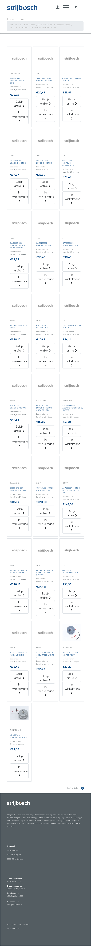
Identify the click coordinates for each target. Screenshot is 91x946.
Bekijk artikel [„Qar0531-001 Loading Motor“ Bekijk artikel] (19, 184)
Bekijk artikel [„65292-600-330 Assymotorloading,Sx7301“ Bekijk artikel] (71, 431)
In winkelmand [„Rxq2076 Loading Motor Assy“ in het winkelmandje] (72, 688)
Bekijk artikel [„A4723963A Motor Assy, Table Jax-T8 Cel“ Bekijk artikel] (45, 678)
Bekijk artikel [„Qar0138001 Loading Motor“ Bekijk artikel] (71, 266)
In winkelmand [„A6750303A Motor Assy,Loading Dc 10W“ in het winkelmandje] (72, 526)
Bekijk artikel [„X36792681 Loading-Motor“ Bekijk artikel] (19, 428)
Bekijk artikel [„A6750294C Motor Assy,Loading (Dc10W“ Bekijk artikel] (45, 595)
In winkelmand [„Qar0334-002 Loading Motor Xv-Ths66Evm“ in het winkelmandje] (20, 281)
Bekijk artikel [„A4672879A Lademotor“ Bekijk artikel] (45, 348)
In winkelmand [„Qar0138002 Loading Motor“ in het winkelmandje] (46, 278)
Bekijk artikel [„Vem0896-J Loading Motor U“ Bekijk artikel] (19, 758)
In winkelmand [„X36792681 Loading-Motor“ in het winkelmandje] (20, 441)
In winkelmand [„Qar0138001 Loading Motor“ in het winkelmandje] (72, 278)
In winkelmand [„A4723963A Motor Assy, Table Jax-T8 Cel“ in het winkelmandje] (46, 690)
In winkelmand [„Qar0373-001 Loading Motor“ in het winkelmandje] (46, 196)
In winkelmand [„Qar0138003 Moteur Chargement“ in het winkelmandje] (72, 198)
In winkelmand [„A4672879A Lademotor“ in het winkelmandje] (46, 361)
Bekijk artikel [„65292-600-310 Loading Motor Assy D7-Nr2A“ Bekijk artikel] (45, 431)
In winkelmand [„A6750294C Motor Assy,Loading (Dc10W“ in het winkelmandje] (46, 608)
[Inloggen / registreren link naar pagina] (56, 7)
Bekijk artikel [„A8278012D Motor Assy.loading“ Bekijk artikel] (45, 511)
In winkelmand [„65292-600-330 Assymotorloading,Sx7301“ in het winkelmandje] (72, 443)
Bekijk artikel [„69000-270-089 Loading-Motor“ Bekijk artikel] (19, 511)
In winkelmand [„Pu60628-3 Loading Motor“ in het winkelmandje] (72, 361)
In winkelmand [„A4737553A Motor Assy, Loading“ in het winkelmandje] (20, 688)
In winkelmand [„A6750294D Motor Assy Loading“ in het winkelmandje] (20, 606)
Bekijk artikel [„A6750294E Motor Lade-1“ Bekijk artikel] (19, 348)
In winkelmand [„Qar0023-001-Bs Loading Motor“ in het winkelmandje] (46, 114)
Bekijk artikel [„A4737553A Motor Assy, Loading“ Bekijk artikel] (19, 676)
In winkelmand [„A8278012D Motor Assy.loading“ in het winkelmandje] (46, 523)
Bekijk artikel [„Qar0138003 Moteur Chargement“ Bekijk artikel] (71, 186)
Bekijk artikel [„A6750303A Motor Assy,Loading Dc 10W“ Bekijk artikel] (71, 513)
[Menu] (64, 7)
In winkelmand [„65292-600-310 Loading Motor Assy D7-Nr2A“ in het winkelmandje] (46, 443)
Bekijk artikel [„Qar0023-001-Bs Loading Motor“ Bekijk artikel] (45, 101)
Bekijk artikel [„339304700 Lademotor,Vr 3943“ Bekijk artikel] (19, 104)
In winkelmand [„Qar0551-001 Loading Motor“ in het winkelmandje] (72, 606)
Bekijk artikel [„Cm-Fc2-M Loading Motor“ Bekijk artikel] (71, 101)
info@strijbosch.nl (14, 904)
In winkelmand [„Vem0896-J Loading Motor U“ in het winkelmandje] (20, 770)
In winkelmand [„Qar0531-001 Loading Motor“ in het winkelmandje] (20, 196)
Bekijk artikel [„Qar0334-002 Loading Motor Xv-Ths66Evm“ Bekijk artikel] (19, 268)
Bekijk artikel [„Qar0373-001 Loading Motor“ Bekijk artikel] (45, 184)
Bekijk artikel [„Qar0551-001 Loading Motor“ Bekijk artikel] (71, 593)
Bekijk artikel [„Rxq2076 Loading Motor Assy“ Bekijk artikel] (71, 676)
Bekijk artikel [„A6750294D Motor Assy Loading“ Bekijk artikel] (19, 593)
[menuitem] (56, 7)
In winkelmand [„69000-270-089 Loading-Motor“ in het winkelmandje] (20, 523)
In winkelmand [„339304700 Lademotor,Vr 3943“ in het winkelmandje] (20, 116)
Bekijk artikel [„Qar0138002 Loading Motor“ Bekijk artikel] (45, 266)
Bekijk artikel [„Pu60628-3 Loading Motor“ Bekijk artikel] (71, 348)
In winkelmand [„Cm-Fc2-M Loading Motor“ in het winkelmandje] (72, 114)
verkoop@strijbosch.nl (16, 889)
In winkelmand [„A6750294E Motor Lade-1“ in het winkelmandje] (20, 361)
